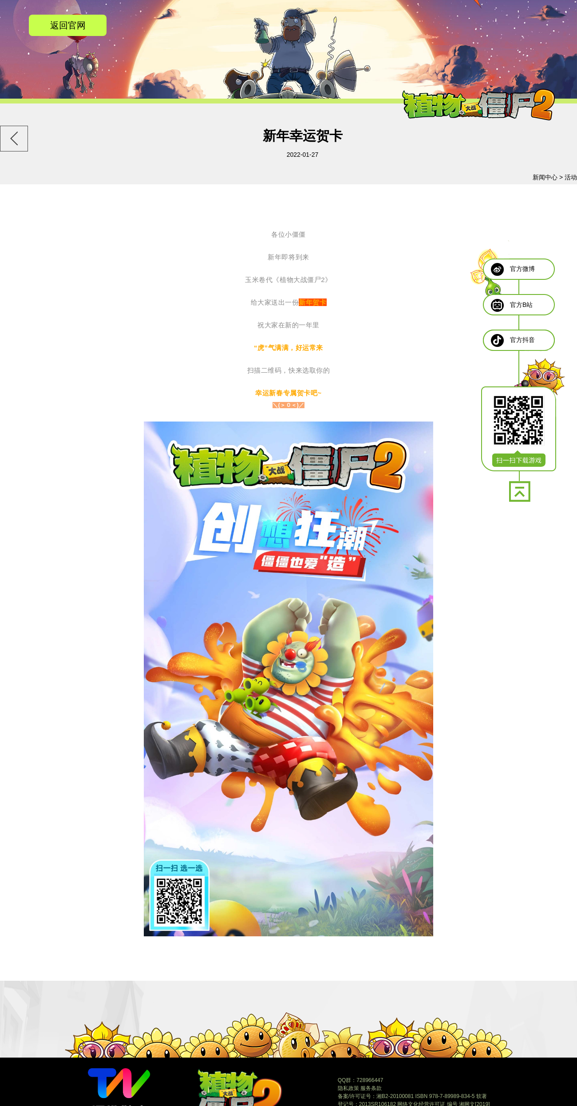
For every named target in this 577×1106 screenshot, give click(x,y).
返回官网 (68, 25)
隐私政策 (348, 1088)
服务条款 (371, 1088)
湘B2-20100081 (395, 1096)
